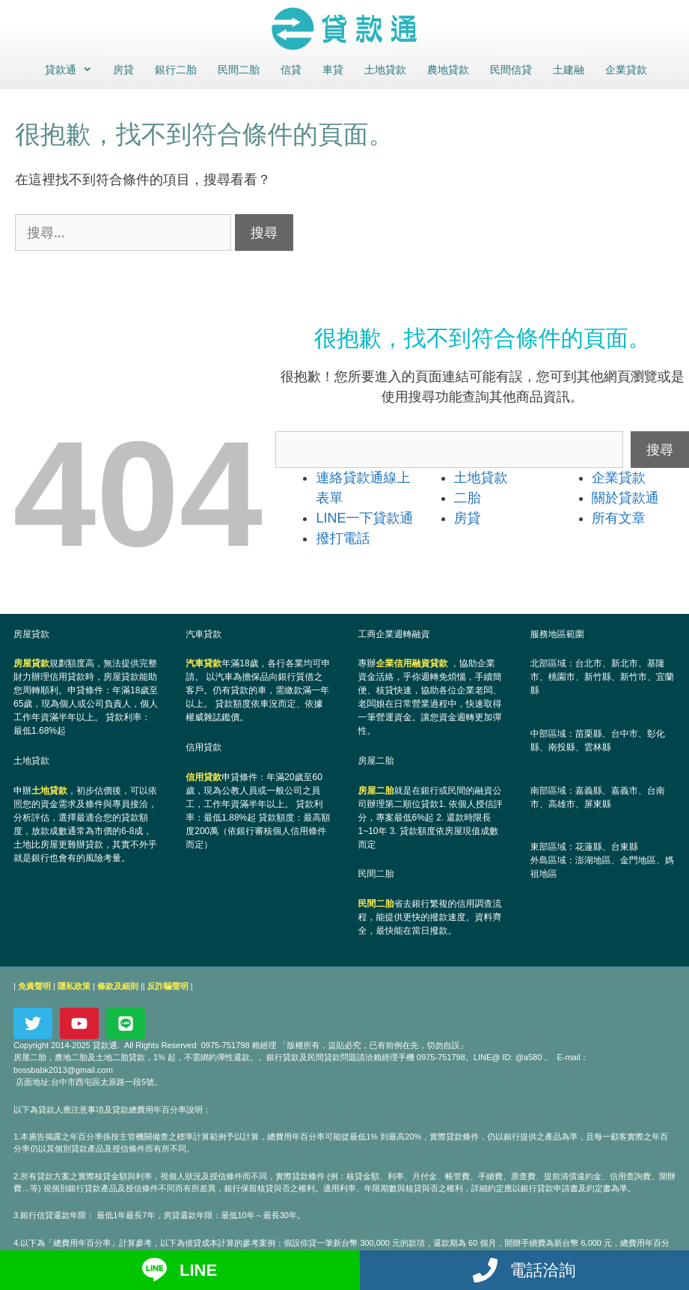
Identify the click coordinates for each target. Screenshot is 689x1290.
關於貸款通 (625, 497)
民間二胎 (239, 70)
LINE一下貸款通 (364, 518)
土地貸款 (385, 70)
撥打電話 (343, 538)
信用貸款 (203, 777)
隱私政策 (74, 986)
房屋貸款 (31, 663)
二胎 (467, 497)
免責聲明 (34, 986)
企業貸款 (626, 70)
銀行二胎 (176, 70)
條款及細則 (117, 986)
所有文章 (619, 518)
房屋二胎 (376, 790)
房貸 (123, 70)
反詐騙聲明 (168, 986)
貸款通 (73, 70)
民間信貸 (511, 70)
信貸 (291, 70)
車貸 (332, 70)
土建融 (568, 70)
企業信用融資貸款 (412, 663)
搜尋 (659, 449)
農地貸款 (448, 70)
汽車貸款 (203, 663)
